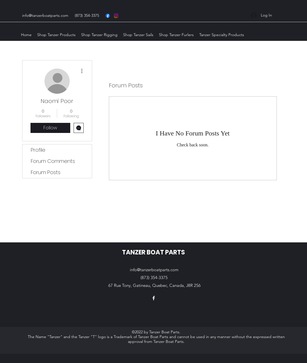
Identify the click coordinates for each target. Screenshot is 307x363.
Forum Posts (45, 172)
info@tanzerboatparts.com (45, 15)
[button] (56, 35)
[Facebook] (153, 298)
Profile (38, 149)
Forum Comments (53, 161)
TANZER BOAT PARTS (153, 252)
